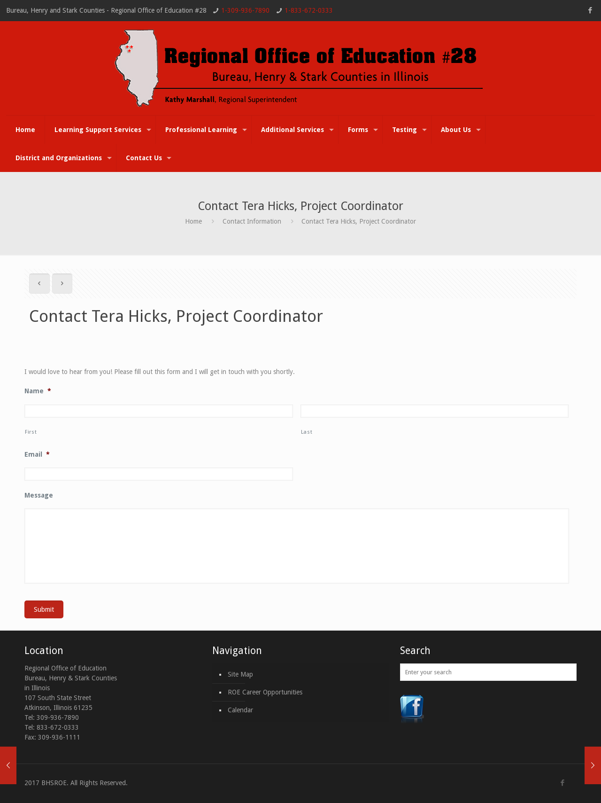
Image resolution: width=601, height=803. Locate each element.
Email (37, 454)
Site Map (240, 674)
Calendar (240, 710)
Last (307, 432)
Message (38, 495)
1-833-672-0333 (309, 10)
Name (37, 391)
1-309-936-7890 (245, 10)
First (31, 432)
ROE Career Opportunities (265, 692)
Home (193, 221)
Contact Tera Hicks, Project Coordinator (358, 221)
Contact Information (252, 221)
